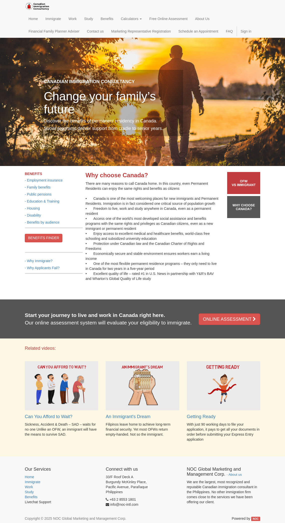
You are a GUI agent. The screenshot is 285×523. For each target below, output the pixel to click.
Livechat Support (38, 502)
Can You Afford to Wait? (48, 416)
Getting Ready (201, 416)
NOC (255, 518)
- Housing (32, 208)
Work (29, 487)
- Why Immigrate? (38, 261)
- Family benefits (38, 187)
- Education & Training (42, 201)
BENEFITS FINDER (43, 238)
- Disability (33, 215)
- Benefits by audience (42, 222)
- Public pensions (38, 194)
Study (29, 492)
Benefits (31, 497)
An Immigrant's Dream (128, 416)
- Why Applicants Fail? (42, 268)
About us (235, 474)
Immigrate (32, 482)
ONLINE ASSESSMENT (229, 319)
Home (29, 477)
